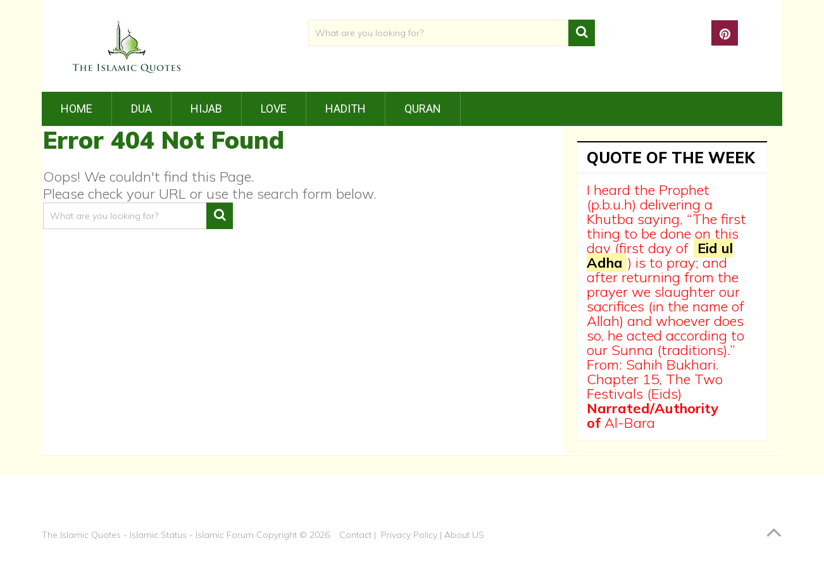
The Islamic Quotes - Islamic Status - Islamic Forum (148, 534)
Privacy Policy (409, 534)
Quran (422, 108)
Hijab (206, 108)
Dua (141, 108)
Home (76, 108)
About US (464, 534)
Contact (355, 534)
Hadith (345, 108)
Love (274, 108)
